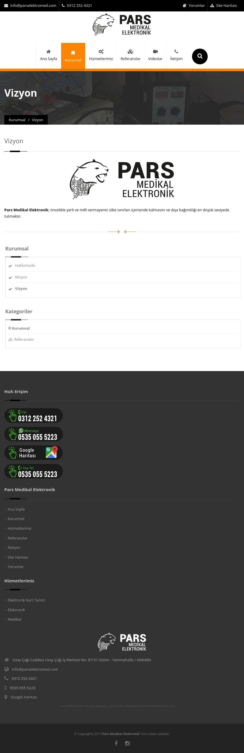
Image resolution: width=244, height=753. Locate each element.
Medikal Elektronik (164, 706)
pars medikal (116, 706)
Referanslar (28, 339)
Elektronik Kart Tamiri (26, 600)
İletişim (14, 547)
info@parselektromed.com (30, 5)
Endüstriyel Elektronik (138, 706)
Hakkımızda (29, 265)
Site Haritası (223, 5)
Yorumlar (194, 5)
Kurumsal (16, 518)
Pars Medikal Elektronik (74, 706)
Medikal (14, 619)
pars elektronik (99, 706)
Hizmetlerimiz (20, 528)
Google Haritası (24, 697)
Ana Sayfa (16, 509)
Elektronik (16, 609)
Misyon (25, 277)
